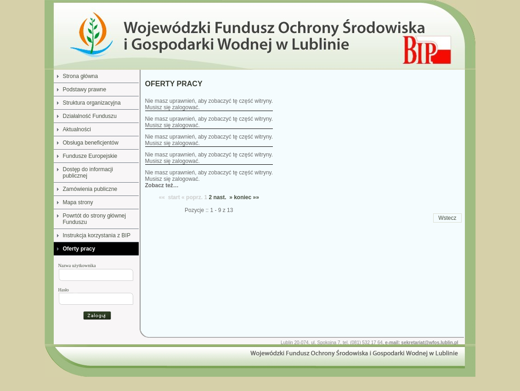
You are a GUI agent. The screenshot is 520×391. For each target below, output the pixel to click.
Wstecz (447, 218)
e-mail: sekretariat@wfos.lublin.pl (421, 342)
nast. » (222, 197)
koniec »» (246, 197)
